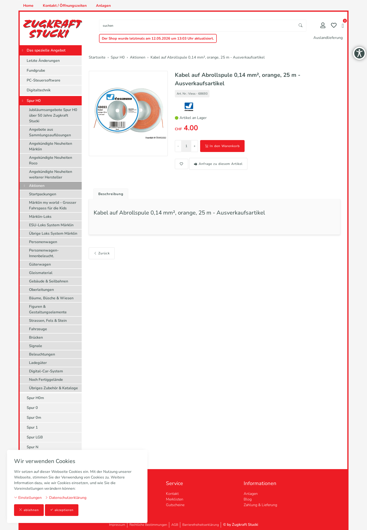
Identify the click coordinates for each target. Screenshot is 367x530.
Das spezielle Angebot (46, 50)
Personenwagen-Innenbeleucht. (44, 253)
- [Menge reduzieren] (178, 146)
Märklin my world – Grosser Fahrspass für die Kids (52, 205)
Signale (35, 345)
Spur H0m (35, 397)
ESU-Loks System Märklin (51, 225)
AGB (174, 525)
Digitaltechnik (39, 90)
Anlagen (103, 5)
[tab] (110, 193)
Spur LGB (35, 437)
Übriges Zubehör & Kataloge (53, 388)
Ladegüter (38, 362)
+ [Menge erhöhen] (194, 146)
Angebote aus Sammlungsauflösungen (50, 132)
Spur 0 (32, 407)
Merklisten (174, 499)
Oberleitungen (41, 289)
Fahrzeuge (38, 329)
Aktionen (36, 185)
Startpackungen (42, 194)
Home (28, 5)
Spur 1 (32, 427)
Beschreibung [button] (111, 194)
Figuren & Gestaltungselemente (48, 309)
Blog (248, 499)
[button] (343, 26)
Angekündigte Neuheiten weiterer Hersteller (50, 174)
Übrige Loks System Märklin (53, 233)
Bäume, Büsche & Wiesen (51, 298)
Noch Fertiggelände (46, 379)
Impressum (117, 525)
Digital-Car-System (46, 371)
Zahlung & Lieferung (260, 505)
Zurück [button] (102, 254)
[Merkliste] (334, 25)
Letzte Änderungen (43, 60)
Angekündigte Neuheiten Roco (50, 160)
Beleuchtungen (42, 354)
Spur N (32, 447)
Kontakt (172, 493)
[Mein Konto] (322, 25)
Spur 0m (34, 417)
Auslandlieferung (328, 37)
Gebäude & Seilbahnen (48, 281)
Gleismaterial (40, 272)
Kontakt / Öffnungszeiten (65, 5)
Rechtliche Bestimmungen (148, 525)
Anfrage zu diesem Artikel (218, 164)
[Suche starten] (300, 26)
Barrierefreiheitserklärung (200, 525)
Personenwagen (43, 242)
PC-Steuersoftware (43, 80)
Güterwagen (40, 264)
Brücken (36, 337)
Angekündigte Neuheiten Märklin (50, 146)
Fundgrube (36, 70)
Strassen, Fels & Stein (48, 320)
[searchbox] (197, 26)
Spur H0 (34, 100)
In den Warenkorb (222, 146)
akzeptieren (62, 510)
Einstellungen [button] (28, 497)
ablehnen (29, 510)
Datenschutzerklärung (65, 497)
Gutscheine (175, 505)
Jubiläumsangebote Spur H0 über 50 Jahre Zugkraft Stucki (53, 115)
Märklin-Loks (40, 216)
